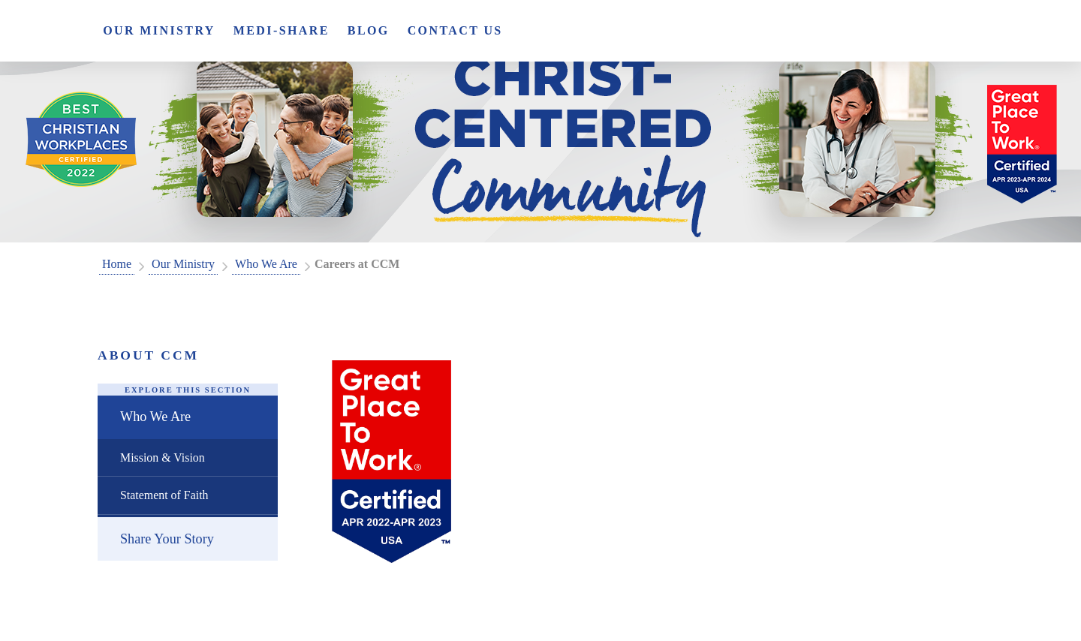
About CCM (148, 355)
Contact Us (455, 30)
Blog (369, 30)
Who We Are (266, 263)
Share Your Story (167, 538)
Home (116, 263)
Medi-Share (281, 30)
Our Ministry (159, 30)
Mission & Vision (162, 457)
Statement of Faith (164, 495)
